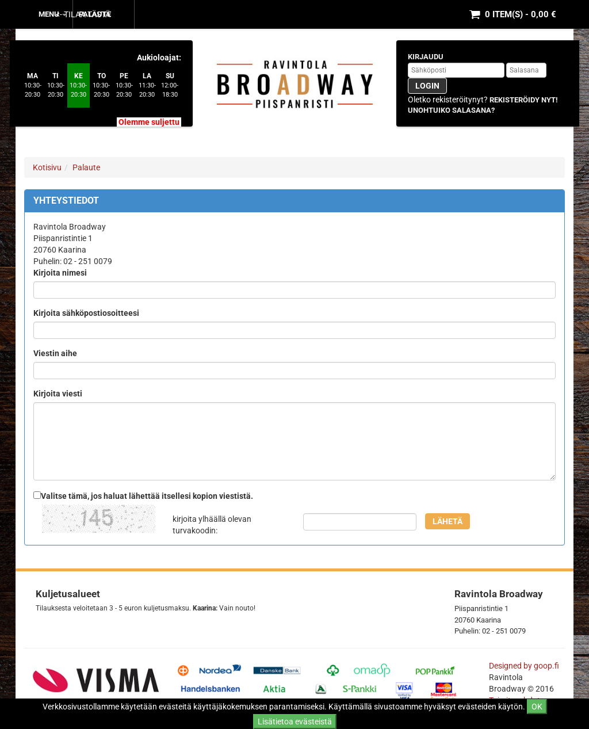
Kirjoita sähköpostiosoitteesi (86, 313)
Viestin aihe (55, 353)
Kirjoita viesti (57, 393)
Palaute (95, 14)
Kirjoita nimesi (60, 272)
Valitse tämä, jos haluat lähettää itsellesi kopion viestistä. (147, 496)
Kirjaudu (425, 56)
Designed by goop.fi (524, 665)
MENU (53, 14)
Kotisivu (47, 167)
